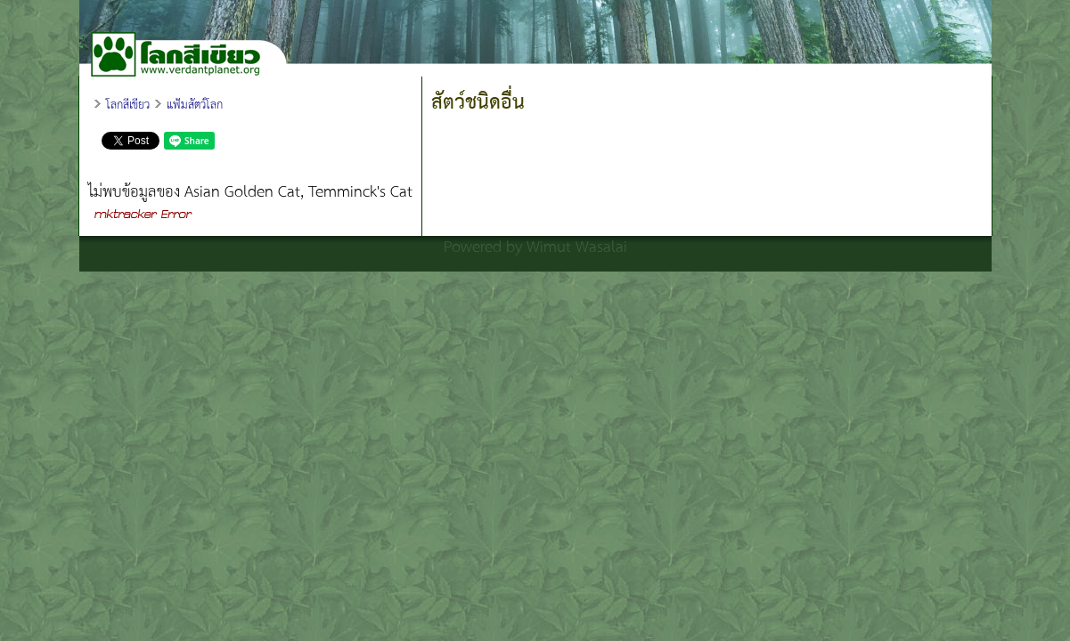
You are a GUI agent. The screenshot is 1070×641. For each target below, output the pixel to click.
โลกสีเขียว (128, 105)
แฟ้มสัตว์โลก (195, 105)
